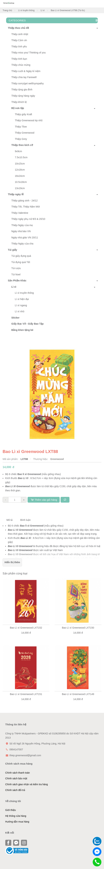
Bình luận (25, 520)
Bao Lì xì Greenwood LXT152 (26, 627)
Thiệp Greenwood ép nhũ (28, 120)
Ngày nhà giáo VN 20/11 (24, 237)
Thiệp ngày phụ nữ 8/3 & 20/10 (28, 219)
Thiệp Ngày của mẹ (22, 225)
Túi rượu (16, 268)
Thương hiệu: (41, 459)
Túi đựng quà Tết (20, 262)
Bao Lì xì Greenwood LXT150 (78, 627)
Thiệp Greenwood (24, 132)
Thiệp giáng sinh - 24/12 (24, 200)
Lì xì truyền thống (26, 10)
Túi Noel (15, 274)
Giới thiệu (10, 810)
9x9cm (18, 151)
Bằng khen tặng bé (22, 330)
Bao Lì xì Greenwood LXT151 (26, 694)
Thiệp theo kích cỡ (22, 145)
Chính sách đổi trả (15, 790)
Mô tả (9, 520)
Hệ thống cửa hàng (15, 816)
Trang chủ (7, 10)
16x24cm (20, 176)
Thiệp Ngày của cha (22, 243)
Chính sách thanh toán (17, 772)
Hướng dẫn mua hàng (17, 821)
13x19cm (20, 188)
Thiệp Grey (21, 139)
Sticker (15, 317)
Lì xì (43, 10)
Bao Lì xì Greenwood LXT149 (78, 694)
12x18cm (20, 169)
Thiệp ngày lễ (15, 194)
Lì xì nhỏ (19, 311)
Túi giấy (11, 249)
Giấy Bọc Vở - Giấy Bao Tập (27, 323)
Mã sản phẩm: (11, 459)
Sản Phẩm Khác (16, 280)
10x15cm (20, 163)
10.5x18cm (21, 182)
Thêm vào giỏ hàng (43, 500)
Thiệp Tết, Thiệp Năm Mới (25, 206)
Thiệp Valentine (19, 212)
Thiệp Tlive (21, 126)
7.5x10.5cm (21, 157)
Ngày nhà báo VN (21, 231)
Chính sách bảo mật (16, 778)
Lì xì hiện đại (22, 299)
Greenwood (57, 459)
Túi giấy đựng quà (21, 256)
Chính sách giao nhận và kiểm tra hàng (26, 784)
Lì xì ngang (21, 305)
